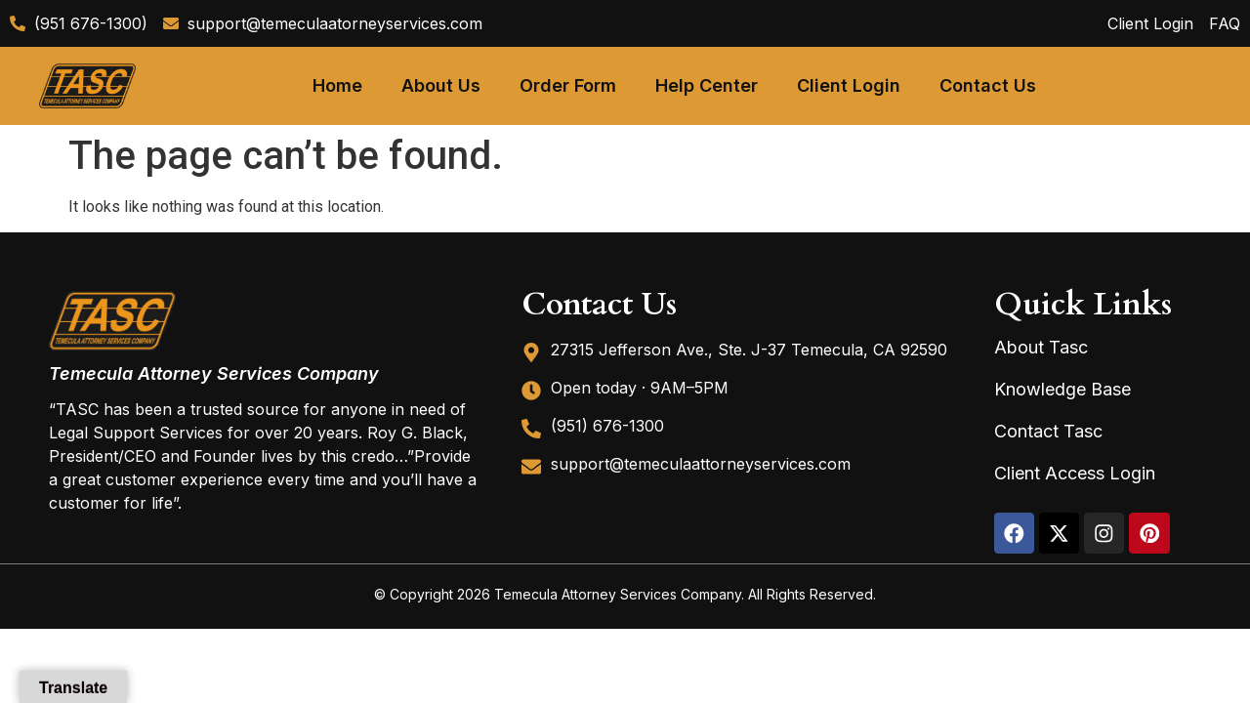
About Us (440, 85)
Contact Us (987, 85)
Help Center (706, 85)
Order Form (568, 85)
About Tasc (1041, 347)
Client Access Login (1074, 473)
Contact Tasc (1048, 431)
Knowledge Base (1062, 389)
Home (337, 85)
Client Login (848, 85)
